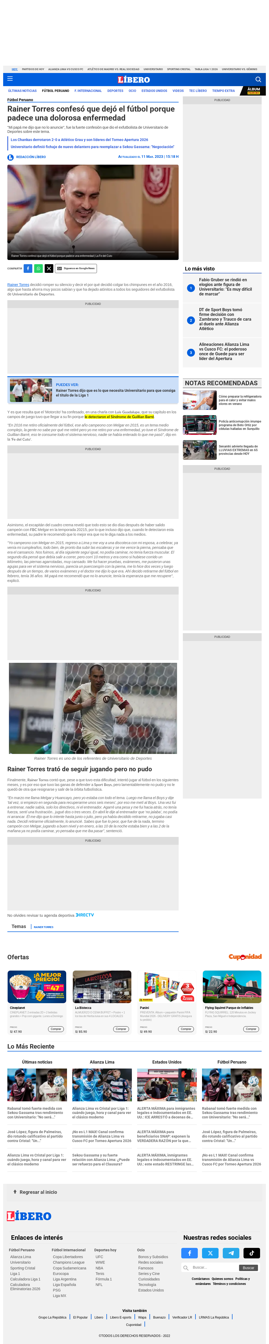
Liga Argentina (64, 1279)
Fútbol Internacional (69, 1250)
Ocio (141, 1250)
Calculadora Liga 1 (25, 1279)
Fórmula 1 (104, 1279)
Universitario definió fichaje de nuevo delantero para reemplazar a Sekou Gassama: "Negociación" (92, 147)
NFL (99, 1285)
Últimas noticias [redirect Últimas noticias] (22, 91)
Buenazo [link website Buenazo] (159, 1317)
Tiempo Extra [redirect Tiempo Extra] (223, 91)
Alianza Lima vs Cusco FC (65, 69)
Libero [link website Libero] (99, 1317)
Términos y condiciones (229, 1284)
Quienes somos (222, 1279)
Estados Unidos (151, 1290)
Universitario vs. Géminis (239, 69)
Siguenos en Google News (76, 268)
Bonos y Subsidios (153, 1257)
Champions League (69, 1262)
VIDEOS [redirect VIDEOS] (178, 91)
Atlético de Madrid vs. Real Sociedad (113, 69)
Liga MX (59, 1296)
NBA (99, 1268)
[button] (258, 79)
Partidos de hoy (33, 69)
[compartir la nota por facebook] (28, 268)
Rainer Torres (18, 285)
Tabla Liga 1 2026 (206, 69)
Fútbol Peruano (20, 100)
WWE (100, 1262)
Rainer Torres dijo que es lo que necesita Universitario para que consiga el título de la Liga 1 (115, 392)
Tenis (100, 1274)
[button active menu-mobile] (10, 79)
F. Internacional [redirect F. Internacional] (88, 91)
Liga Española (64, 1285)
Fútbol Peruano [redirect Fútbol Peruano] (55, 91)
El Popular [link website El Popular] (80, 1317)
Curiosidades (149, 1279)
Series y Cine (149, 1274)
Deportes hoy (105, 1250)
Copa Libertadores (68, 1257)
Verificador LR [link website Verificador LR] (182, 1317)
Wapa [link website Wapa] (142, 1317)
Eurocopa (61, 1274)
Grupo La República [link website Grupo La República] (52, 1317)
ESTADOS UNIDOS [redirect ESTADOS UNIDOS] (154, 91)
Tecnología (147, 1285)
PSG (57, 1290)
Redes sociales (150, 1262)
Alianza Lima (20, 1257)
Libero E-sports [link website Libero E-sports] (120, 1317)
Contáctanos (201, 1279)
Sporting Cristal (178, 69)
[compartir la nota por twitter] (49, 268)
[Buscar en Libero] (220, 1267)
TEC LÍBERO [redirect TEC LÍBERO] (198, 91)
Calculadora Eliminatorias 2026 (25, 1287)
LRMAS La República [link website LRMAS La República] (214, 1317)
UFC (99, 1257)
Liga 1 (15, 1274)
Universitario (153, 69)
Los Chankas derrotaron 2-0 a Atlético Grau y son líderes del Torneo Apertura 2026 (79, 140)
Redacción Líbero (31, 157)
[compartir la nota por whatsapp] (38, 268)
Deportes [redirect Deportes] (115, 91)
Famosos (146, 1268)
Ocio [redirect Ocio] (132, 91)
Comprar (56, 1029)
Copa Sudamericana (69, 1268)
